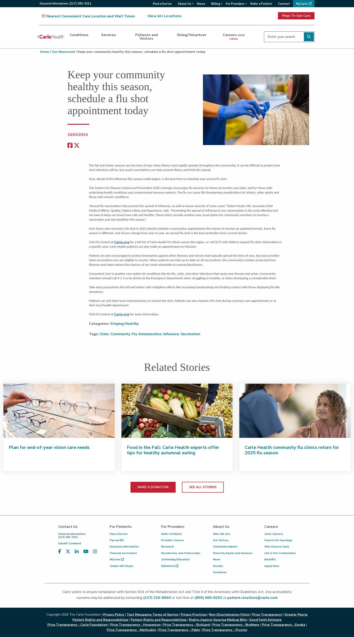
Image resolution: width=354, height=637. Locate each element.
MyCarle (117, 559)
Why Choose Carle (276, 546)
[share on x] (77, 146)
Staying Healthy (124, 323)
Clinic (104, 334)
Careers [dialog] (234, 36)
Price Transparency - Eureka (283, 625)
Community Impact (225, 546)
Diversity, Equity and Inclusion (232, 553)
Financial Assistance (123, 553)
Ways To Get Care (296, 16)
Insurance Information (124, 546)
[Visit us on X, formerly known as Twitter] (68, 552)
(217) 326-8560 (157, 597)
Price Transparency (267, 614)
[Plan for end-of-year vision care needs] (59, 411)
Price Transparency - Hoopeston (135, 625)
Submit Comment (69, 543)
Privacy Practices (194, 614)
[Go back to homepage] (50, 36)
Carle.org (121, 242)
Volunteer (220, 572)
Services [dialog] (108, 34)
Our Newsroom (63, 52)
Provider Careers (172, 540)
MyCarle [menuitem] (301, 4)
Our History (220, 540)
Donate (218, 566)
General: (65, 4)
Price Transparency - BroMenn (235, 625)
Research (167, 546)
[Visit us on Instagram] (95, 552)
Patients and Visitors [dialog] (146, 36)
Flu (134, 334)
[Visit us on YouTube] (85, 552)
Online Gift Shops (121, 566)
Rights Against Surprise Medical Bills (218, 620)
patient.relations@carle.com (252, 597)
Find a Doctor (119, 534)
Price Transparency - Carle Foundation (77, 625)
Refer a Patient (171, 534)
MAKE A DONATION (153, 487)
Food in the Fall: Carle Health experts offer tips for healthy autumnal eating (173, 450)
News (217, 559)
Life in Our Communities (280, 553)
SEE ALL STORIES (203, 487)
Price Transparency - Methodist (131, 630)
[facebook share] (70, 146)
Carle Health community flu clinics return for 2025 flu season (292, 450)
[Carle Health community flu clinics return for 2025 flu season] (295, 411)
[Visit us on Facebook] (59, 552)
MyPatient (169, 566)
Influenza (171, 334)
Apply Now (271, 566)
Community (120, 334)
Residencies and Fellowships (180, 553)
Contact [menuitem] (284, 4)
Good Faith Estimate (265, 620)
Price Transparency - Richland (186, 625)
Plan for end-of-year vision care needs (49, 447)
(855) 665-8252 (208, 597)
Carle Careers (273, 534)
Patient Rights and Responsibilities (158, 620)
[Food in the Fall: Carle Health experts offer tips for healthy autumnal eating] (177, 411)
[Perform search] (309, 36)
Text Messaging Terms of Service (152, 614)
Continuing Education (175, 559)
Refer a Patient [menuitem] (261, 4)
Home (44, 52)
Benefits (270, 559)
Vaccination (190, 334)
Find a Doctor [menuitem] (162, 4)
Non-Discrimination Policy (229, 614)
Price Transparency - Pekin (179, 630)
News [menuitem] (201, 4)
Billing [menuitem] (215, 4)
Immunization (150, 334)
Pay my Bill (117, 540)
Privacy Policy (113, 614)
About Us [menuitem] (184, 4)
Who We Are (221, 534)
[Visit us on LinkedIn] (77, 552)
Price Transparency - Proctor (225, 630)
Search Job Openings (278, 540)
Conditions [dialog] (79, 34)
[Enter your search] (289, 36)
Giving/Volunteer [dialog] (191, 34)
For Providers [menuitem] (235, 4)
